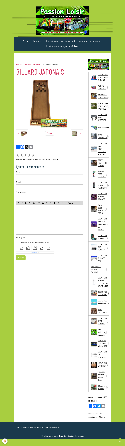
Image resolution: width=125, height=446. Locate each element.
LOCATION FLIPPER (100, 241)
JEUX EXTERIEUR (100, 138)
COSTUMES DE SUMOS (100, 299)
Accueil (26, 42)
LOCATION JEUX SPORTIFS (100, 119)
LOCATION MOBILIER (100, 371)
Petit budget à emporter (99, 338)
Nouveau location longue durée (99, 382)
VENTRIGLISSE (100, 130)
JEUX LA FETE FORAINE (99, 177)
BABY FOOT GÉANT (99, 166)
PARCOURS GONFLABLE (100, 98)
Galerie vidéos (51, 42)
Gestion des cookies (76, 442)
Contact (37, 42)
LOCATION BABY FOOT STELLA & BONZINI (100, 151)
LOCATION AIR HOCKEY (100, 252)
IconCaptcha (35, 253)
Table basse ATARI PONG (99, 212)
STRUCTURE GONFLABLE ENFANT (100, 79)
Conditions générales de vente (53, 442)
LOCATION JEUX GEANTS (100, 327)
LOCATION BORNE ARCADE (100, 200)
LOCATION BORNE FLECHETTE (100, 188)
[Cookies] (5, 441)
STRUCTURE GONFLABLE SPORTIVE (100, 108)
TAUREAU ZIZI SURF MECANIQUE (100, 349)
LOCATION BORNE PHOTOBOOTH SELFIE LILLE (100, 287)
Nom (18, 173)
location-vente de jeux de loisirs (62, 47)
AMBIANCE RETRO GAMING (99, 274)
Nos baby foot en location (73, 42)
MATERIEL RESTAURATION (100, 308)
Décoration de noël (100, 394)
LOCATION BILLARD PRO (100, 263)
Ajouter (21, 259)
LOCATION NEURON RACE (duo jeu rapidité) (99, 228)
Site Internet (21, 193)
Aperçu (69, 204)
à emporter (95, 42)
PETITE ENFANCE (99, 89)
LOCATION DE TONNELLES (100, 361)
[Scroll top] (120, 441)
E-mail (18, 183)
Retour (49, 134)
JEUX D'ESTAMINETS (33, 65)
